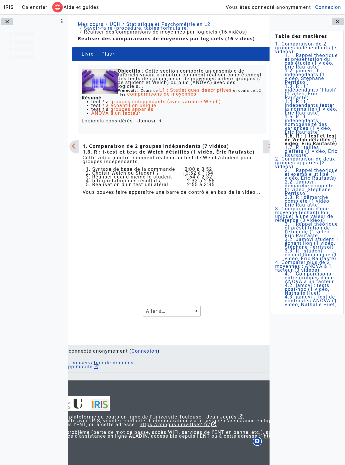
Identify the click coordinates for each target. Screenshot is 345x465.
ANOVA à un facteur (115, 113)
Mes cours (91, 24)
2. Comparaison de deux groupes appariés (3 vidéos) (305, 162)
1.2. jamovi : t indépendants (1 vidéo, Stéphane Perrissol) (305, 76)
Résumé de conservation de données (125, 351)
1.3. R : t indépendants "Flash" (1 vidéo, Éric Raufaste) (311, 91)
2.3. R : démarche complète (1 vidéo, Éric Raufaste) (308, 201)
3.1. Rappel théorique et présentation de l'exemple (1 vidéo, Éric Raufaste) (311, 229)
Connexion (328, 7)
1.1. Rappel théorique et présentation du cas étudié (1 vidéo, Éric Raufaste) (311, 61)
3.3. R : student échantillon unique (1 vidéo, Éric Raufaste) (311, 254)
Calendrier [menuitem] (34, 7)
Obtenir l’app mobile (105, 355)
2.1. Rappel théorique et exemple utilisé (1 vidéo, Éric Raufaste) (311, 174)
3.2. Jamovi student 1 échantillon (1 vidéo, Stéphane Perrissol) (312, 243)
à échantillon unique (129, 105)
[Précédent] (74, 146)
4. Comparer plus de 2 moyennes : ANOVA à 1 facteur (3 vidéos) (303, 266)
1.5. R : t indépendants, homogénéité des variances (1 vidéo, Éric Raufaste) (308, 124)
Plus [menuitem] (106, 54)
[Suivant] (263, 146)
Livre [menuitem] (87, 54)
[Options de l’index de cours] (62, 21)
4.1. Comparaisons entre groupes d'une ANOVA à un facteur (309, 277)
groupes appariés (132, 109)
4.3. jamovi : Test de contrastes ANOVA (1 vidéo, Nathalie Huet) (311, 300)
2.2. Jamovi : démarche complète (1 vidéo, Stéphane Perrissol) (309, 187)
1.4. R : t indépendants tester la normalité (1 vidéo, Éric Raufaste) (311, 107)
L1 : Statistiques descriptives (194, 90)
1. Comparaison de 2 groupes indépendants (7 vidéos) (306, 47)
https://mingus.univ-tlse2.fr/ (162, 421)
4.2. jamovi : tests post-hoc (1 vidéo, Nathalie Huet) (307, 289)
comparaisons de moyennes (166, 94)
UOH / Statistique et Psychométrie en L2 (160, 24)
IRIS (9, 7)
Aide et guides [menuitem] (81, 7)
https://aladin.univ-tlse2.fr (142, 440)
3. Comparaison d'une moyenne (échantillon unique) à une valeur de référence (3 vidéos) (304, 214)
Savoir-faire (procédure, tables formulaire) (136, 28)
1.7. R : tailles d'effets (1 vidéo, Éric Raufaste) (311, 151)
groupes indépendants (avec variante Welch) (165, 101)
